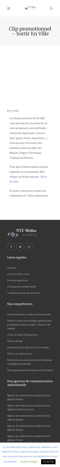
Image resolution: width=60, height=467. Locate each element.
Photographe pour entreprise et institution (30, 370)
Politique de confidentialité (21, 286)
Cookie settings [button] (28, 461)
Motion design (15, 341)
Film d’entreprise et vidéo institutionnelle (29, 314)
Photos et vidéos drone (19, 353)
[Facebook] (11, 247)
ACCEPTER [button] (48, 461)
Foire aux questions (17, 280)
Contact (11, 267)
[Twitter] (20, 247)
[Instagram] (29, 247)
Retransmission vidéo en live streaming (28, 347)
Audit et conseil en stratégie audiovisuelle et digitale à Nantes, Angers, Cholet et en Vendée (29, 324)
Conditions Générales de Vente (23, 292)
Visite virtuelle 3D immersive (22, 334)
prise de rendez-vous (18, 274)
